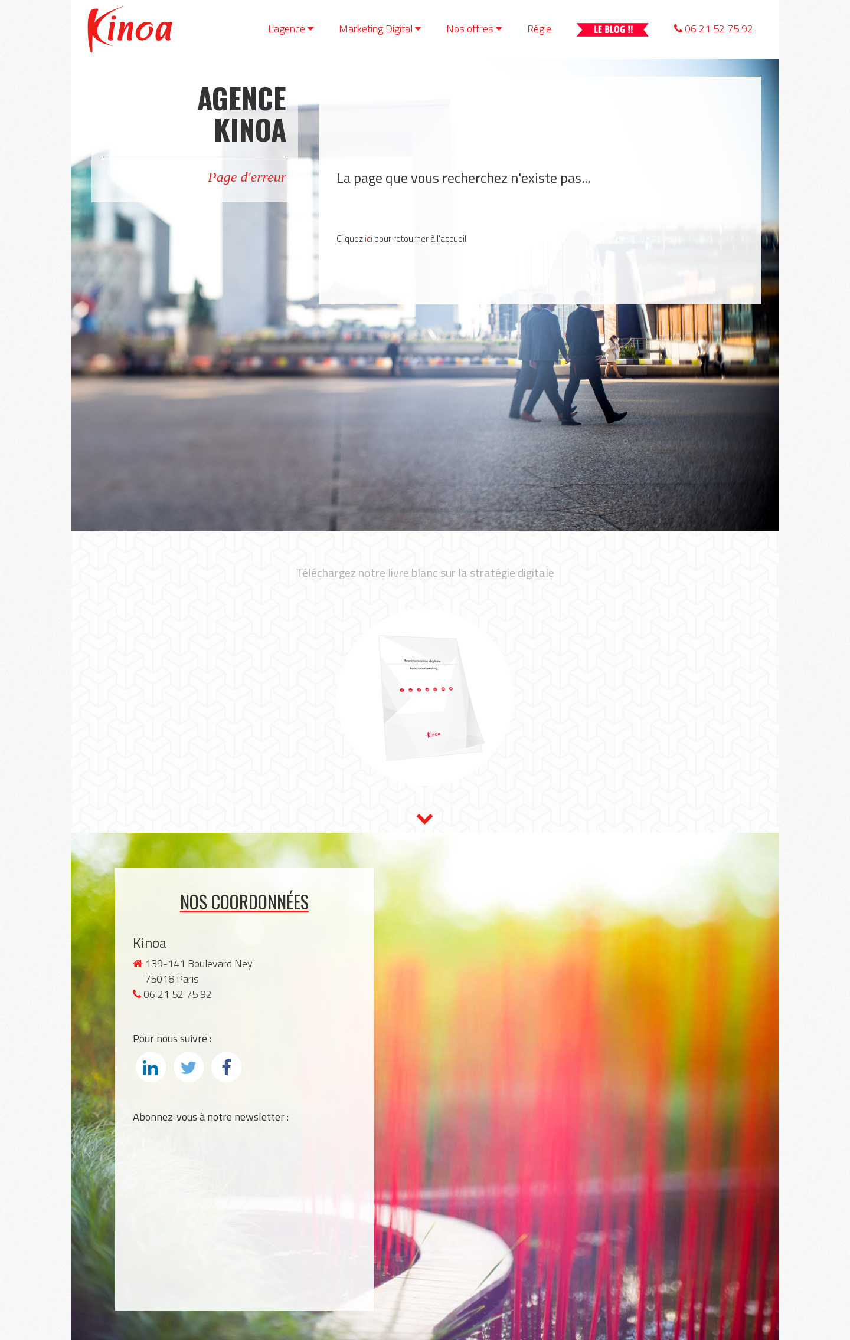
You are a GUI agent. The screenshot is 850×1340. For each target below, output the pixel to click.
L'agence (290, 29)
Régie (539, 29)
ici (368, 238)
